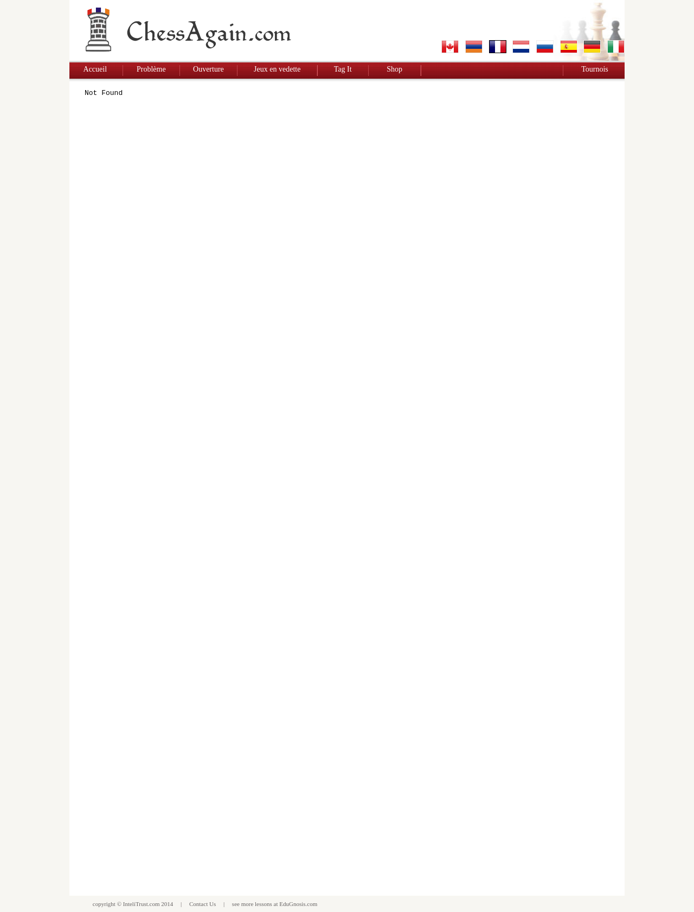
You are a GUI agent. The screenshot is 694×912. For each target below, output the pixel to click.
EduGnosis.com (298, 904)
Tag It (343, 69)
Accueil (95, 69)
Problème (151, 69)
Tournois (594, 69)
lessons (263, 904)
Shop (394, 69)
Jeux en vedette (277, 69)
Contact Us (202, 904)
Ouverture (208, 69)
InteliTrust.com (141, 904)
